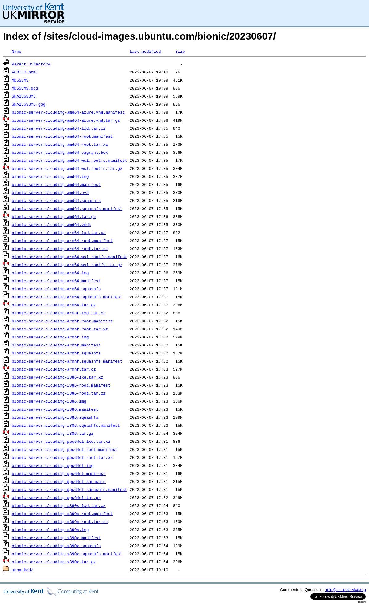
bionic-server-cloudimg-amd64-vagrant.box (60, 152)
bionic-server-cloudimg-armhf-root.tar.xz (60, 329)
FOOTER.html (25, 72)
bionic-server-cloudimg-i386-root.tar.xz (59, 393)
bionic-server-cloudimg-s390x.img (50, 529)
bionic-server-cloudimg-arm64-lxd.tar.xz (59, 232)
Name (16, 51)
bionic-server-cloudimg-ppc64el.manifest (59, 473)
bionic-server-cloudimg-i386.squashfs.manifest (66, 425)
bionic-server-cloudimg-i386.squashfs (55, 417)
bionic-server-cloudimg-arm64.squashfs (56, 288)
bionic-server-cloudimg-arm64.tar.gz (54, 305)
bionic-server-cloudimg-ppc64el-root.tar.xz (62, 457)
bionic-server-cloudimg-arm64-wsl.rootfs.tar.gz (67, 264)
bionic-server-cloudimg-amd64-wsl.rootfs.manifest (69, 160)
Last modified (145, 51)
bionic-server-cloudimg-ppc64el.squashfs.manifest (69, 489)
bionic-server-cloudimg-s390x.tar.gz (54, 561)
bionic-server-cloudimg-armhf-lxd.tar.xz (59, 313)
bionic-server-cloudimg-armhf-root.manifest (62, 321)
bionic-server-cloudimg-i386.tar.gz (52, 433)
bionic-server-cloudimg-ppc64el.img (52, 465)
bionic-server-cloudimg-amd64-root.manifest (62, 136)
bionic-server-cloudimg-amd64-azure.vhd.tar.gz (66, 120)
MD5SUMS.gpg (25, 88)
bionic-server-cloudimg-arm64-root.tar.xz (60, 248)
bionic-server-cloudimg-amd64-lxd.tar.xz (59, 128)
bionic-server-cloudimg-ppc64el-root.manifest (65, 449)
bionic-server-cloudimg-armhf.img (50, 337)
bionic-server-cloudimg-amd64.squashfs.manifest (67, 208)
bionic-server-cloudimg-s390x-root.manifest (62, 513)
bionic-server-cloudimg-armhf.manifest (56, 345)
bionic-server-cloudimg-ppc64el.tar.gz (56, 497)
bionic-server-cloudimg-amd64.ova (50, 192)
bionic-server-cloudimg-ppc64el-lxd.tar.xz (61, 441)
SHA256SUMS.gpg (28, 104)
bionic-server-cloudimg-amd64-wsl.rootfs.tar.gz (67, 168)
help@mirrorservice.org (345, 589)
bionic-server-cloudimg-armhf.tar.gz (54, 369)
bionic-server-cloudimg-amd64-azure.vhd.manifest (68, 112)
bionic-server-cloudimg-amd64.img (50, 176)
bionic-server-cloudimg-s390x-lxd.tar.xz (59, 505)
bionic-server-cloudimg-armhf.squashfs (56, 353)
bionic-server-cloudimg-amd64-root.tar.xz (60, 144)
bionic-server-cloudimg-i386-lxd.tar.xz (57, 377)
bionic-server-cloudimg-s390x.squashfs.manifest (67, 553)
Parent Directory (31, 64)
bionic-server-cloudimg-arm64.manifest (56, 280)
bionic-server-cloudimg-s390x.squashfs (56, 545)
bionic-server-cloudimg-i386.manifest (55, 409)
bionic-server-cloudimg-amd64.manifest (56, 184)
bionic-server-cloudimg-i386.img (49, 401)
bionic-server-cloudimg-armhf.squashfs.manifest (67, 361)
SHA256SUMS (24, 96)
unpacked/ (22, 569)
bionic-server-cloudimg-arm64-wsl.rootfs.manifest (69, 256)
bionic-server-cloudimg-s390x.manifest (56, 537)
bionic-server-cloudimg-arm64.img (50, 272)
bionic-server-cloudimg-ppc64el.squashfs (59, 481)
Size (180, 51)
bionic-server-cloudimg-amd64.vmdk (51, 224)
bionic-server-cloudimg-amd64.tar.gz (54, 216)
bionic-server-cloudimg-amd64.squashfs (56, 200)
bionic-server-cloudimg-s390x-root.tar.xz (60, 521)
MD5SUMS (20, 80)
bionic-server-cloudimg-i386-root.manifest (61, 385)
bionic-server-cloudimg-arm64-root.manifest (62, 240)
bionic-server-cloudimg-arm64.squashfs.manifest (67, 297)
